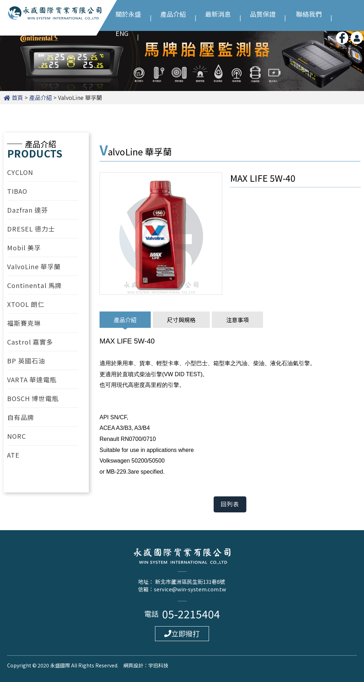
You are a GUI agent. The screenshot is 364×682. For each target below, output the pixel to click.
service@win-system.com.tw (190, 589)
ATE (13, 454)
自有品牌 (20, 417)
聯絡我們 (309, 13)
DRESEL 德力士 (31, 228)
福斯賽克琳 (24, 322)
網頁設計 (133, 665)
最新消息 (218, 13)
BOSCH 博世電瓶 (33, 398)
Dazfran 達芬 (27, 209)
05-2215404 (191, 613)
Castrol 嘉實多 (30, 341)
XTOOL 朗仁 (25, 304)
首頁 (17, 97)
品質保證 (262, 13)
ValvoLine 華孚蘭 (34, 266)
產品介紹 (173, 13)
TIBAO (17, 191)
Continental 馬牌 (34, 285)
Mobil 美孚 (24, 247)
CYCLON (20, 172)
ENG (122, 32)
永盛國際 (55, 17)
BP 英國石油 (26, 360)
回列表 (230, 504)
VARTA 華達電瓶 (32, 379)
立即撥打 (182, 633)
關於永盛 (128, 13)
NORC (16, 436)
